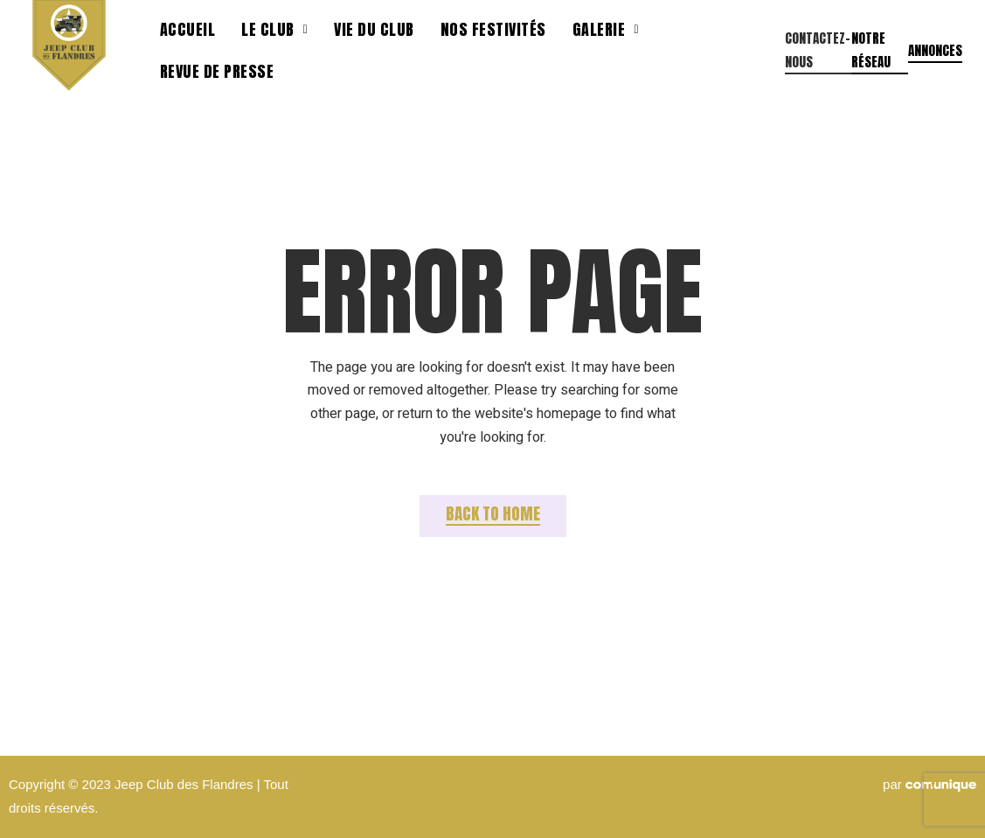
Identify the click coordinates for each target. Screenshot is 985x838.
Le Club (274, 29)
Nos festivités (493, 29)
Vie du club (374, 29)
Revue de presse (217, 71)
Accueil (188, 29)
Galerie (605, 29)
